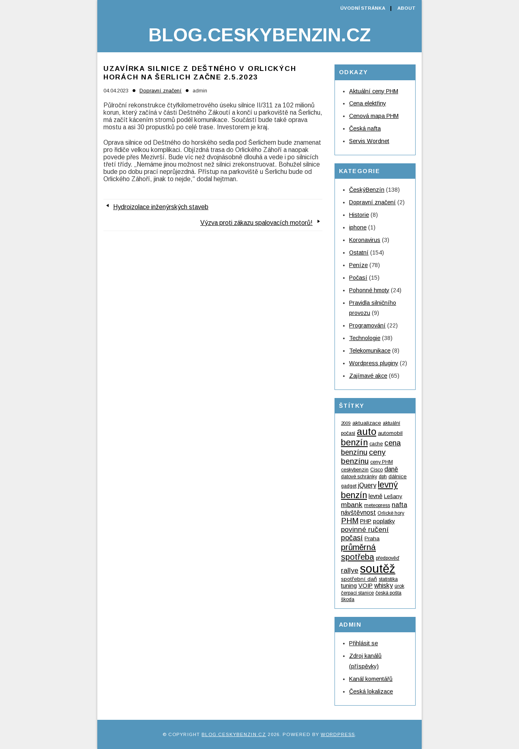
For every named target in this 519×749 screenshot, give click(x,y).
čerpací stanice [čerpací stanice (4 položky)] (357, 593)
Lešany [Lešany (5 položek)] (393, 496)
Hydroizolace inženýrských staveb (160, 206)
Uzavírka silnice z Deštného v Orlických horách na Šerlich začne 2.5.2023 (199, 72)
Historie (359, 215)
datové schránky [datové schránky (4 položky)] (359, 476)
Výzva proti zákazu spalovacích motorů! (256, 222)
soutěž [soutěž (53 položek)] (377, 568)
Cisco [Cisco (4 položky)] (376, 470)
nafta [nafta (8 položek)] (399, 504)
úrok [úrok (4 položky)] (399, 586)
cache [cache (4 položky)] (376, 444)
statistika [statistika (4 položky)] (388, 579)
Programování (367, 325)
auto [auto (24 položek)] (366, 431)
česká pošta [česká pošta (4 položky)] (388, 593)
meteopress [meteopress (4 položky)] (377, 505)
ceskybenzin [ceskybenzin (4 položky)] (355, 470)
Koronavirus (364, 240)
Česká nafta (365, 128)
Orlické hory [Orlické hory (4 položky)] (390, 513)
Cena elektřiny (367, 103)
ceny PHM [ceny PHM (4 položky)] (381, 462)
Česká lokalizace (371, 691)
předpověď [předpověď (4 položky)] (387, 558)
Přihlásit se (363, 643)
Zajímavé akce (368, 375)
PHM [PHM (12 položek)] (349, 520)
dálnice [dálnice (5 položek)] (397, 476)
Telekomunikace (369, 350)
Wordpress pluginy (373, 363)
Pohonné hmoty (369, 290)
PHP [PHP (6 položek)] (365, 521)
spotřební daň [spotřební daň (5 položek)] (359, 579)
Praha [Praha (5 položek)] (372, 538)
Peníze (358, 265)
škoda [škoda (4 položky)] (347, 599)
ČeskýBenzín (366, 189)
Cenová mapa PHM (374, 116)
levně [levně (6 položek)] (375, 496)
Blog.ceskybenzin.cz (259, 34)
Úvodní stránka (362, 8)
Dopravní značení (160, 91)
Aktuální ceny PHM (373, 91)
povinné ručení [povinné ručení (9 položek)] (365, 529)
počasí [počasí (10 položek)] (352, 538)
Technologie (364, 338)
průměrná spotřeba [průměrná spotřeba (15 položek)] (358, 551)
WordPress (338, 734)
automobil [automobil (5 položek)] (390, 433)
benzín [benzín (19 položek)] (354, 442)
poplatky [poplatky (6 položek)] (384, 521)
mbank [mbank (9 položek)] (351, 505)
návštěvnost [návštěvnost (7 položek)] (358, 512)
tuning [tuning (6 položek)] (349, 585)
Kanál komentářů (370, 679)
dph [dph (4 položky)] (383, 476)
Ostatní (359, 252)
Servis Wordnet (369, 141)
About (406, 8)
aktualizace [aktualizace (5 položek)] (366, 423)
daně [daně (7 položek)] (391, 469)
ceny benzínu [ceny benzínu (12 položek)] (363, 456)
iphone (358, 227)
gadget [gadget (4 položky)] (348, 486)
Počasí (358, 277)
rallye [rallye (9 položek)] (349, 570)
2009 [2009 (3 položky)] (346, 423)
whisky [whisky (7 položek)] (383, 585)
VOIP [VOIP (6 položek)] (365, 585)
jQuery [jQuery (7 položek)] (367, 485)
